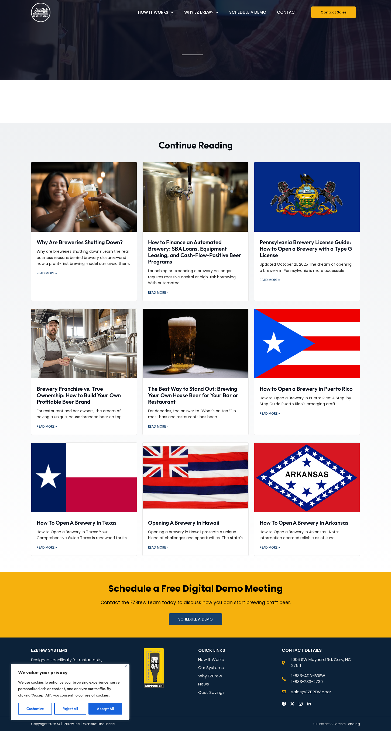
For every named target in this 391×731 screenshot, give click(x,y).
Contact (287, 12)
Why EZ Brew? (201, 12)
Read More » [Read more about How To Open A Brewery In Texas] (47, 547)
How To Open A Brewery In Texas (76, 522)
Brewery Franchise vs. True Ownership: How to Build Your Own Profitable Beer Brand (79, 395)
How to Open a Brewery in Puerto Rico (306, 388)
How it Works (155, 12)
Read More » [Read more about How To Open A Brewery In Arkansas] (270, 547)
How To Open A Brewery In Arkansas (304, 522)
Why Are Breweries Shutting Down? (80, 242)
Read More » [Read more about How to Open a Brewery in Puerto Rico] (270, 413)
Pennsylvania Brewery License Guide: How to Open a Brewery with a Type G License (306, 248)
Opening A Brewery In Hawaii (183, 522)
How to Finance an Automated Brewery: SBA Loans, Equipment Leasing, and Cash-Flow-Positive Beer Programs (194, 252)
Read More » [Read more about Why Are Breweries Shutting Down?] (47, 273)
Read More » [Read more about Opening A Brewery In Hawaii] (158, 547)
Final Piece (106, 724)
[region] (70, 692)
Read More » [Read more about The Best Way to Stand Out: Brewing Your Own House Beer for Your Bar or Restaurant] (158, 426)
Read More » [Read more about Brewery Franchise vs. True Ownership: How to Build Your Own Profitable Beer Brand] (47, 426)
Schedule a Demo (247, 12)
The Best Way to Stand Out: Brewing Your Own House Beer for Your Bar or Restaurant (193, 395)
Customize (35, 708)
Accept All (105, 708)
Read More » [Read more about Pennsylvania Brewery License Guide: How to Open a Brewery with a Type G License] (270, 280)
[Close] (126, 666)
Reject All (70, 708)
